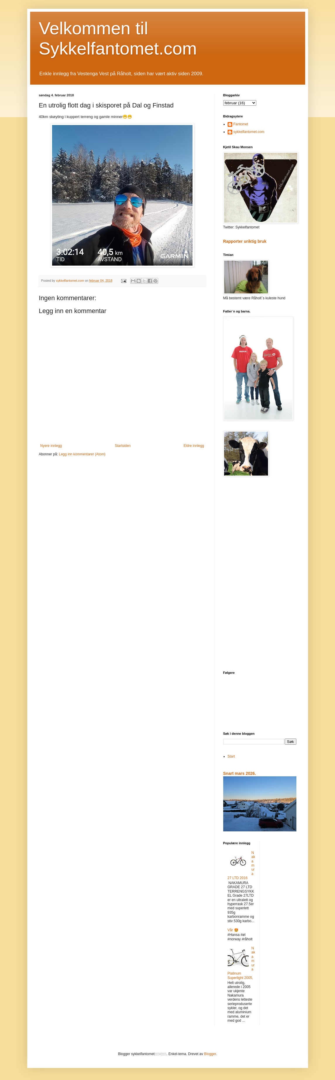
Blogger (210, 1054)
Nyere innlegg (51, 446)
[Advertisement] (259, 574)
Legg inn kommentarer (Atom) (82, 454)
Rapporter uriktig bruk (245, 241)
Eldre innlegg (193, 446)
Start (231, 756)
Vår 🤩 (233, 930)
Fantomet (240, 124)
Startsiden (122, 446)
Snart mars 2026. (239, 773)
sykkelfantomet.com (248, 132)
